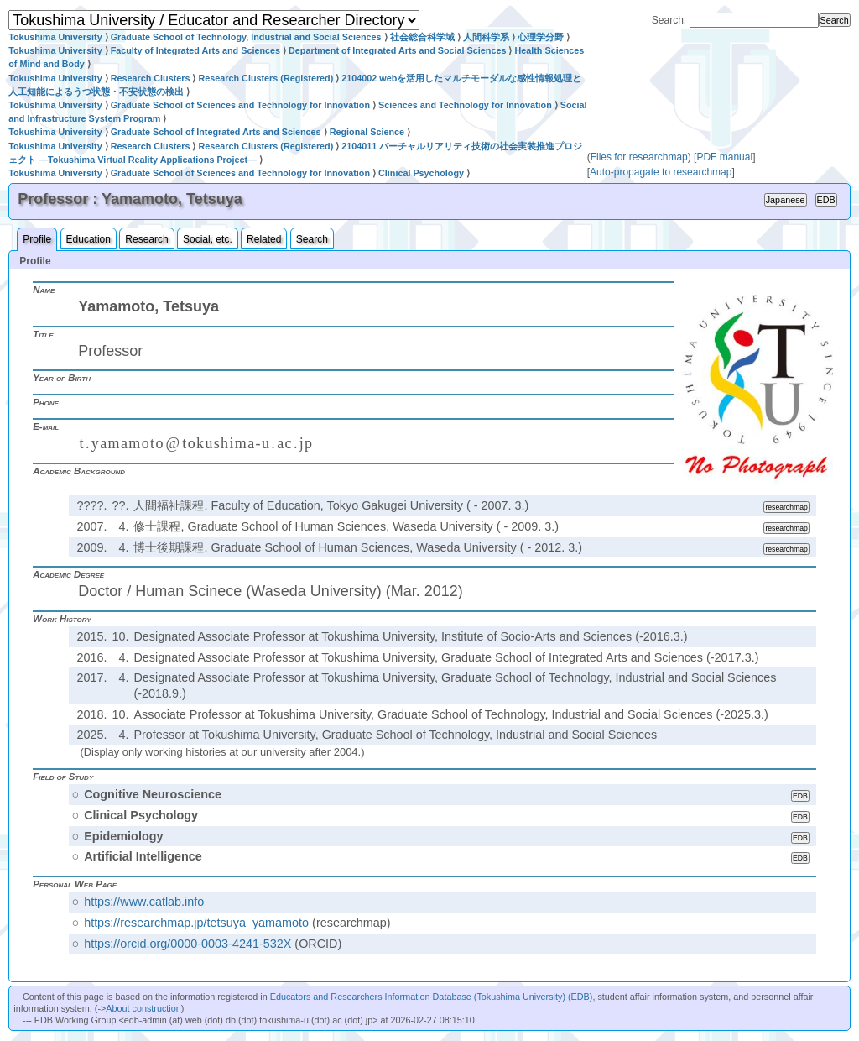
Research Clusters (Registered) (265, 78)
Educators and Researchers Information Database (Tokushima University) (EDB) (431, 996)
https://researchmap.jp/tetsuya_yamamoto (196, 922)
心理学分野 (541, 37)
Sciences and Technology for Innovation (465, 105)
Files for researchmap (639, 157)
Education (88, 239)
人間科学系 (486, 37)
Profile (37, 239)
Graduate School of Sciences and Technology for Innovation (240, 105)
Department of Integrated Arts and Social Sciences (397, 50)
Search (312, 239)
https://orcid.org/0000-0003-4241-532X (187, 943)
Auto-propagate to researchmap (660, 172)
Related (264, 239)
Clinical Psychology (421, 173)
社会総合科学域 (422, 37)
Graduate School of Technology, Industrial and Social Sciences (246, 37)
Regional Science (367, 132)
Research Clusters (150, 78)
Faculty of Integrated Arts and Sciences (195, 50)
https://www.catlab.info (144, 901)
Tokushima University (55, 37)
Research (146, 239)
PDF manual (724, 157)
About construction (143, 1008)
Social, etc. (207, 239)
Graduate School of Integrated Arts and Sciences (216, 132)
